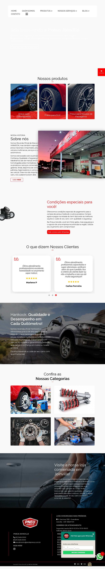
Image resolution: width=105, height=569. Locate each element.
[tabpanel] (32, 274)
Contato (15, 14)
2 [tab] (52, 295)
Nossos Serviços (66, 11)
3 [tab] (56, 295)
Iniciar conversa (78, 552)
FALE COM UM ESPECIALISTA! (26, 46)
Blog (85, 11)
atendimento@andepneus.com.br (27, 542)
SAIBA (16, 180)
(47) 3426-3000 (19, 537)
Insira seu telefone (70, 544)
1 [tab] (49, 295)
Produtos (45, 11)
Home (14, 11)
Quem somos (28, 11)
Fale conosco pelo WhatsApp (58, 232)
